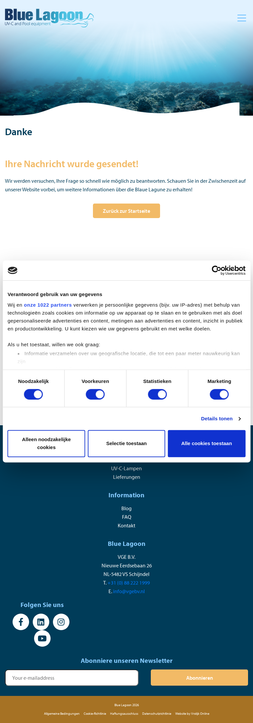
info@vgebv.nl (129, 591)
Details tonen (216, 418)
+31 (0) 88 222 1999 (128, 582)
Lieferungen (126, 477)
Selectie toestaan (126, 443)
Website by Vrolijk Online (192, 713)
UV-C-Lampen (126, 468)
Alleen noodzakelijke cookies (46, 443)
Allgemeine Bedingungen (62, 713)
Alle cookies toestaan (206, 443)
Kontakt (126, 525)
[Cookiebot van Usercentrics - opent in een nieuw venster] (216, 270)
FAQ (126, 517)
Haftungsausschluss (124, 713)
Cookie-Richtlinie (95, 713)
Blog (126, 508)
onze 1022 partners (48, 305)
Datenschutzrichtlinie (156, 713)
